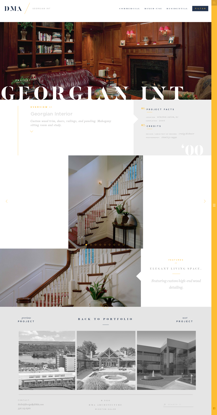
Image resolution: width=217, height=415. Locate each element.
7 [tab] (114, 244)
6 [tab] (109, 244)
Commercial (129, 9)
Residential (177, 9)
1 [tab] (86, 244)
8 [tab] (119, 244)
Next (204, 201)
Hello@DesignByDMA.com (31, 404)
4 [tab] (100, 244)
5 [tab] (105, 244)
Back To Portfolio (105, 319)
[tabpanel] (105, 202)
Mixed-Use (153, 9)
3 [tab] (95, 244)
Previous (7, 201)
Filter (200, 8)
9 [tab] (123, 244)
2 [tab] (91, 244)
